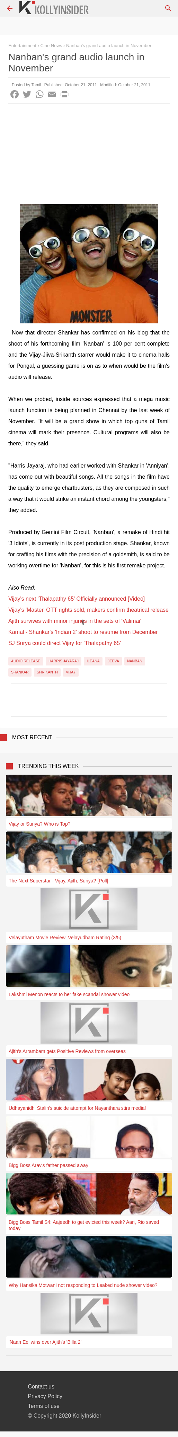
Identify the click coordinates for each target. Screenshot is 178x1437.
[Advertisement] (89, 155)
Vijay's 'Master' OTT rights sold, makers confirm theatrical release (88, 610)
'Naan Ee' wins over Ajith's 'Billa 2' (45, 1342)
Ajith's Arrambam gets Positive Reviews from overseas (67, 1051)
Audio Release (26, 661)
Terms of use (44, 1406)
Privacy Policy (45, 1396)
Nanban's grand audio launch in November (108, 45)
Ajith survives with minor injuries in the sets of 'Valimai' (74, 621)
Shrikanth (47, 672)
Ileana (93, 661)
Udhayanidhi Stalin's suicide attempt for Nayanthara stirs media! (77, 1108)
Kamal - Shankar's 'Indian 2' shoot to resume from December (83, 632)
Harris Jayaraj (63, 661)
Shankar (20, 672)
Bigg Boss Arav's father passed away (48, 1165)
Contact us (41, 1387)
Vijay (70, 672)
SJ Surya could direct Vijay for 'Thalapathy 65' (64, 643)
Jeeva (113, 661)
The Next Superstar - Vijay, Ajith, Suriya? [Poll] (58, 880)
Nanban (134, 661)
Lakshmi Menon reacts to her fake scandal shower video (69, 994)
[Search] (168, 8)
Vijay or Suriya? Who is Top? (39, 824)
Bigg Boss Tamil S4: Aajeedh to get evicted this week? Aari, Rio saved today (84, 1225)
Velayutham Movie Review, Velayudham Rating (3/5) (65, 937)
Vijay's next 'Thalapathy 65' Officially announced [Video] (76, 599)
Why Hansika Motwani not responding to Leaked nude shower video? (83, 1285)
